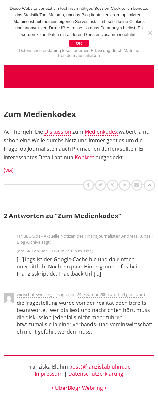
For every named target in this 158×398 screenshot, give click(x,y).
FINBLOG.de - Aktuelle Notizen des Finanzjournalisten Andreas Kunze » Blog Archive (85, 239)
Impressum (49, 373)
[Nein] (150, 32)
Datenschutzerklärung (95, 373)
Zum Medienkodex (40, 114)
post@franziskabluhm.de (100, 366)
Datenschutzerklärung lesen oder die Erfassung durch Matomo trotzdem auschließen (79, 53)
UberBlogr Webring (79, 387)
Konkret (84, 157)
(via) (9, 170)
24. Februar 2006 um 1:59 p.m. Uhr (110, 294)
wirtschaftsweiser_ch (37, 294)
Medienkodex (101, 131)
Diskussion (57, 131)
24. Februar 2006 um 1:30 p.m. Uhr (58, 251)
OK (79, 43)
